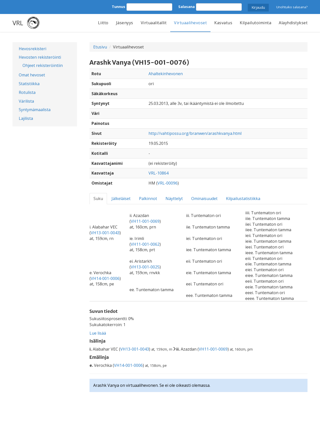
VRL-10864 (158, 173)
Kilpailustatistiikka (243, 198)
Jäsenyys (124, 22)
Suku (98, 198)
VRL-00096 (168, 183)
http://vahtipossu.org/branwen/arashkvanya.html (195, 133)
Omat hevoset (32, 75)
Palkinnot (148, 198)
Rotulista (27, 92)
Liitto (103, 22)
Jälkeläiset (121, 198)
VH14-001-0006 (105, 278)
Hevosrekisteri (32, 48)
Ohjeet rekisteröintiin (42, 65)
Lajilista (26, 118)
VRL (17, 22)
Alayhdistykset (293, 22)
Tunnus (118, 6)
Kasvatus (223, 22)
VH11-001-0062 (145, 244)
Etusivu (100, 47)
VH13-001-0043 (105, 232)
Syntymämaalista (34, 109)
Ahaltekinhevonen (165, 73)
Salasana (186, 6)
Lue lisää (98, 333)
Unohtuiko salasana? (292, 7)
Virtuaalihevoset (190, 22)
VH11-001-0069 (145, 221)
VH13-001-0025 (145, 267)
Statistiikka (29, 83)
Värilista (26, 101)
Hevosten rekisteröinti (40, 57)
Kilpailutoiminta (255, 22)
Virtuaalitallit (154, 22)
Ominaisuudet (204, 198)
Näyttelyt (174, 198)
